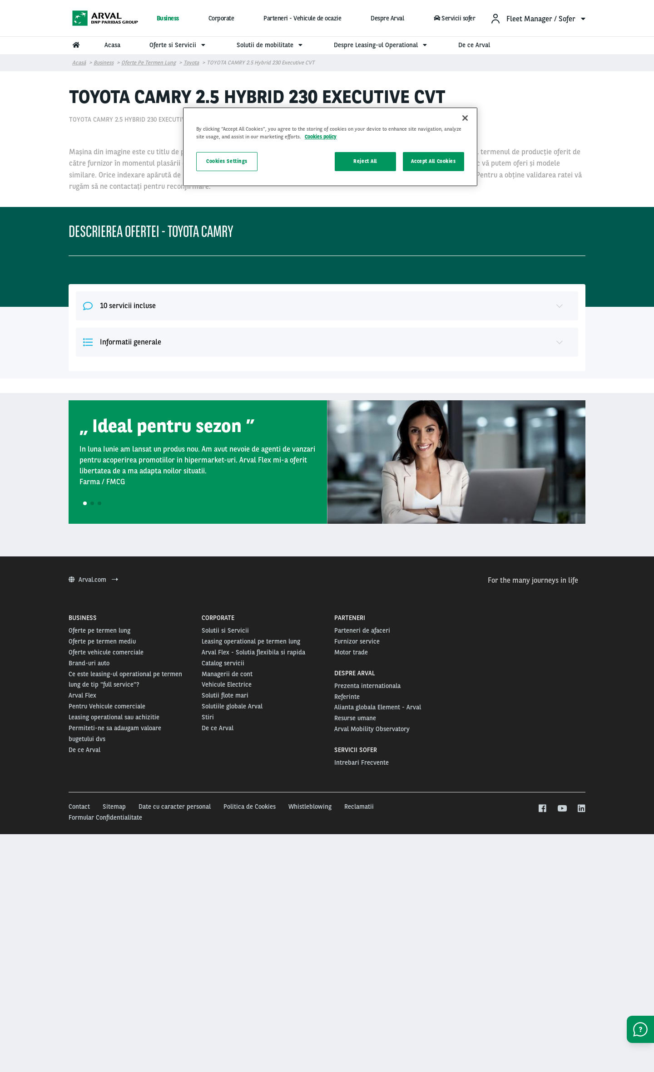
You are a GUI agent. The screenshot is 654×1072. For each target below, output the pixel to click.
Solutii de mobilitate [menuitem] (271, 45)
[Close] (465, 118)
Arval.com (93, 788)
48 (407, 232)
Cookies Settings (227, 161)
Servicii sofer (454, 18)
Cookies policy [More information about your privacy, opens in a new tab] (321, 136)
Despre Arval (387, 18)
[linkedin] (581, 1017)
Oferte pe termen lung (148, 62)
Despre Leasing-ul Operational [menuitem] (381, 45)
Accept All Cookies (433, 161)
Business (168, 18)
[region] (330, 147)
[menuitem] (537, 18)
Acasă (79, 62)
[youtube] (561, 1017)
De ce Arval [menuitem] (474, 45)
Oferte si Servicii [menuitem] (178, 45)
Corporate (221, 18)
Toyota (191, 62)
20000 (415, 277)
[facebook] (542, 1017)
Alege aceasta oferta (482, 307)
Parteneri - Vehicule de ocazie (302, 18)
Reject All (365, 161)
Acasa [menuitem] (112, 45)
